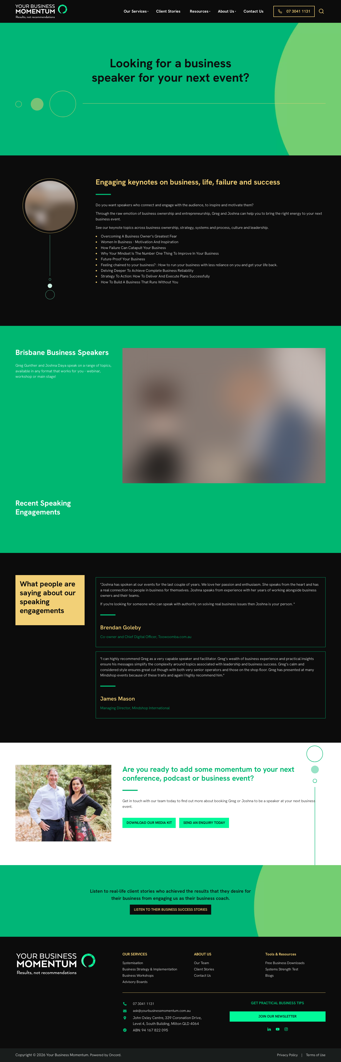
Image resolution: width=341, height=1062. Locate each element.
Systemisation (132, 963)
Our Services (135, 11)
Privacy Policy (287, 1055)
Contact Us (254, 11)
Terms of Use (316, 1055)
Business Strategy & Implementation (149, 969)
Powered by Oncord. (105, 1055)
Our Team (201, 963)
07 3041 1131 (285, 8)
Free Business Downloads (284, 963)
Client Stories (168, 11)
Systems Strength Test (281, 969)
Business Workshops (138, 975)
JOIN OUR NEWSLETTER (277, 1014)
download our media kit (141, 820)
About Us (226, 11)
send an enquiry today (197, 820)
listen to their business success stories (170, 907)
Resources (199, 11)
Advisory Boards (134, 982)
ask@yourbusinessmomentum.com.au (162, 1010)
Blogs (269, 975)
